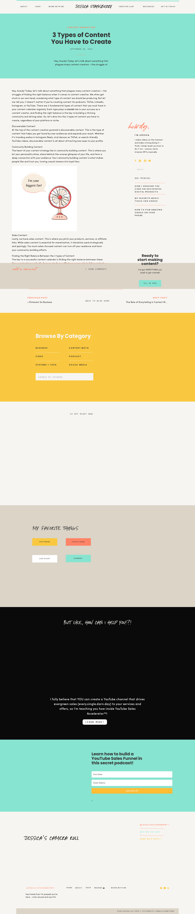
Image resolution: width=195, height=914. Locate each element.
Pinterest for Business (40, 302)
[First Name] (132, 774)
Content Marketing (81, 27)
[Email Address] (132, 783)
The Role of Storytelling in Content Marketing (150, 302)
